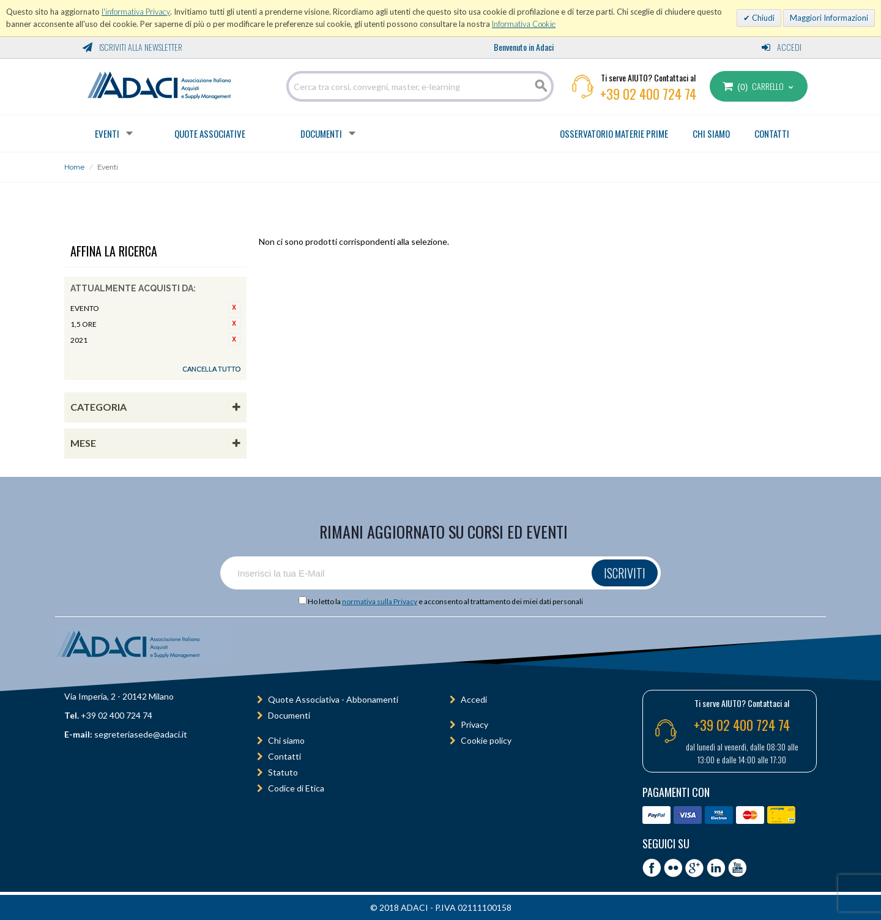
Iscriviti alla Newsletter (132, 46)
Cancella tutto (211, 369)
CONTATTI (771, 133)
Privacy (474, 724)
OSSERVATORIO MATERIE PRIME (614, 133)
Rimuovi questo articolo (234, 307)
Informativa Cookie (524, 24)
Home (74, 167)
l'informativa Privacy (136, 12)
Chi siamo (286, 740)
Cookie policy (486, 740)
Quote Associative (209, 133)
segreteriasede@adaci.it (140, 734)
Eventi (107, 133)
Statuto (283, 772)
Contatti (284, 756)
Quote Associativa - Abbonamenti (333, 699)
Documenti (321, 133)
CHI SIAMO (711, 133)
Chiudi (762, 18)
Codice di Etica (296, 788)
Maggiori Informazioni (829, 18)
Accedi (781, 46)
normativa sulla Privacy (379, 601)
